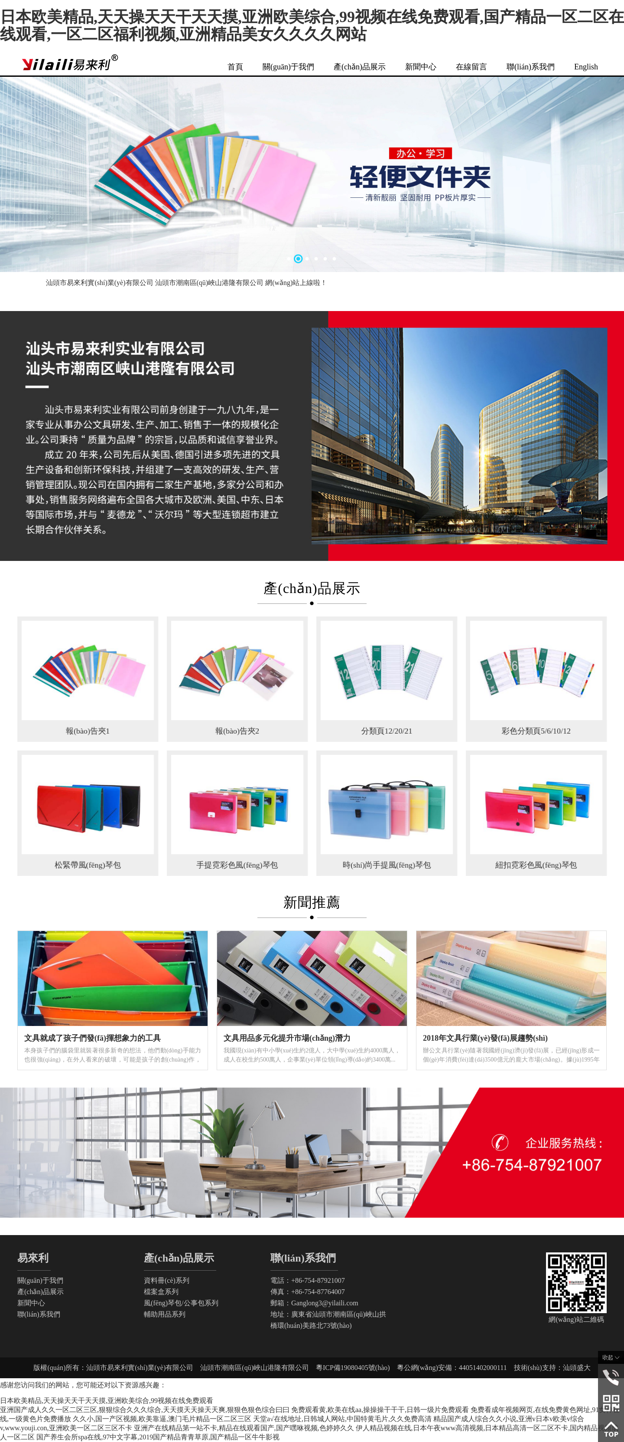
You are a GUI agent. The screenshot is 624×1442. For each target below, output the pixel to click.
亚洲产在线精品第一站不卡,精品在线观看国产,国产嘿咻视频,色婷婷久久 (244, 1428)
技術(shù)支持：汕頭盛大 (549, 1367)
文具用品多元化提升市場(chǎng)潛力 (287, 1038)
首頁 (235, 66)
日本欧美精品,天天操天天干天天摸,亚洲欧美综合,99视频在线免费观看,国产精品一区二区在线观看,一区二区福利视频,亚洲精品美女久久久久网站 (312, 25)
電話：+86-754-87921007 (307, 1280)
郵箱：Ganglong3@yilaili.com (314, 1303)
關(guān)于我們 (288, 66)
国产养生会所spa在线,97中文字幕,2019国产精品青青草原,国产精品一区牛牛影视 (158, 1437)
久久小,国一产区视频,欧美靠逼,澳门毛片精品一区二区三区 (162, 1418)
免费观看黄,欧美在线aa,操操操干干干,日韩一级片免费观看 (380, 1409)
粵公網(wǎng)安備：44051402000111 (452, 1367)
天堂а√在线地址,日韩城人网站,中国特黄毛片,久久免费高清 (342, 1418)
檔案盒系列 (161, 1291)
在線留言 (471, 66)
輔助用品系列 (164, 1314)
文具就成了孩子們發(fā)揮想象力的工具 (92, 1038)
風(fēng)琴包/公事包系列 (181, 1303)
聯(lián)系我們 (531, 66)
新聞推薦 (312, 902)
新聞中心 (420, 66)
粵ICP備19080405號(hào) (356, 1367)
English (586, 66)
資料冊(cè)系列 (166, 1280)
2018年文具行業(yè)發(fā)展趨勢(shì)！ (485, 1038)
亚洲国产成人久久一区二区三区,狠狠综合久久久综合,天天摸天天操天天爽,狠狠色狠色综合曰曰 (144, 1409)
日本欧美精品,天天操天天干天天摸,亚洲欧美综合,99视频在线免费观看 (106, 1400)
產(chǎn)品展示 (360, 66)
